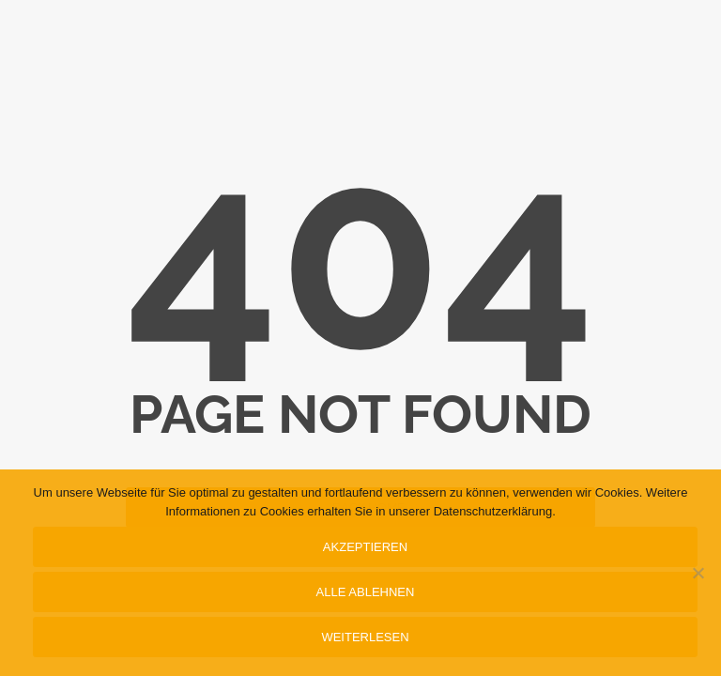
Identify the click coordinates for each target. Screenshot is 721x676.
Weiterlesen (364, 637)
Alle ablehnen (365, 592)
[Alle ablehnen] (697, 572)
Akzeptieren (365, 547)
